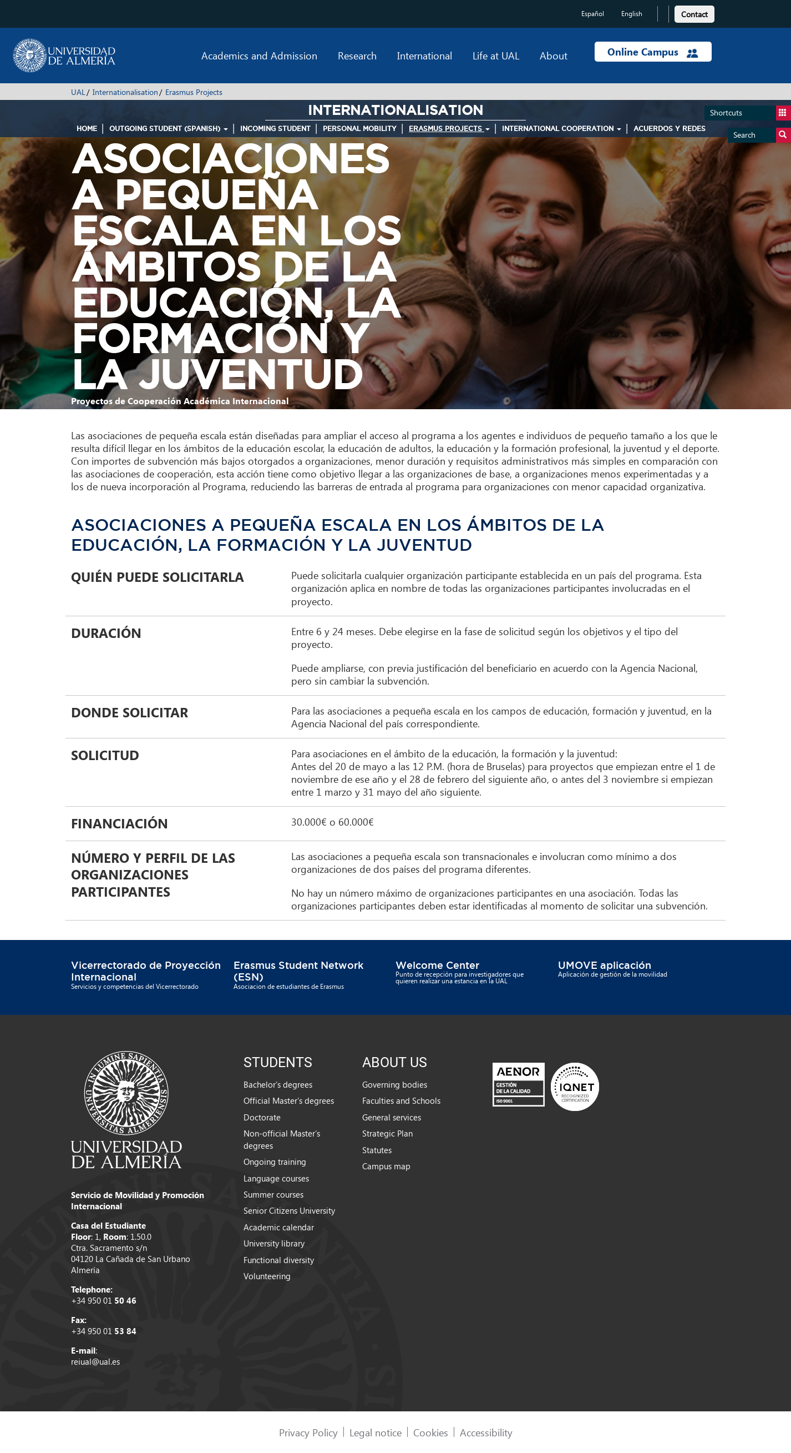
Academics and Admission (259, 55)
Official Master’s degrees (289, 1100)
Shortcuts (750, 112)
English (631, 13)
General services (391, 1117)
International (424, 55)
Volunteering (267, 1275)
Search (762, 135)
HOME (87, 128)
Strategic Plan (387, 1133)
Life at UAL (496, 55)
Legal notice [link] (375, 1432)
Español (592, 13)
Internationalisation (125, 92)
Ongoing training (275, 1161)
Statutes (377, 1149)
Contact (694, 14)
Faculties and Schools (401, 1100)
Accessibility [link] (486, 1432)
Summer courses (273, 1194)
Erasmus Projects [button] (449, 128)
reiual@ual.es (95, 1361)
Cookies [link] (430, 1432)
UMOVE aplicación (604, 965)
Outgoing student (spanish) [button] (168, 128)
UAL (78, 92)
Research (357, 55)
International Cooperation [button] (561, 128)
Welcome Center (437, 965)
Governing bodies (394, 1084)
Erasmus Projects (193, 92)
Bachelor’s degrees (278, 1084)
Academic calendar (279, 1227)
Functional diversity (279, 1259)
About (553, 55)
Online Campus (652, 51)
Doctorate (262, 1117)
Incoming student (275, 128)
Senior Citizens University (289, 1210)
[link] (694, 12)
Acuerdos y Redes (669, 128)
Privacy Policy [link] (308, 1432)
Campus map (386, 1166)
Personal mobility (360, 128)
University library (274, 1243)
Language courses (276, 1178)
